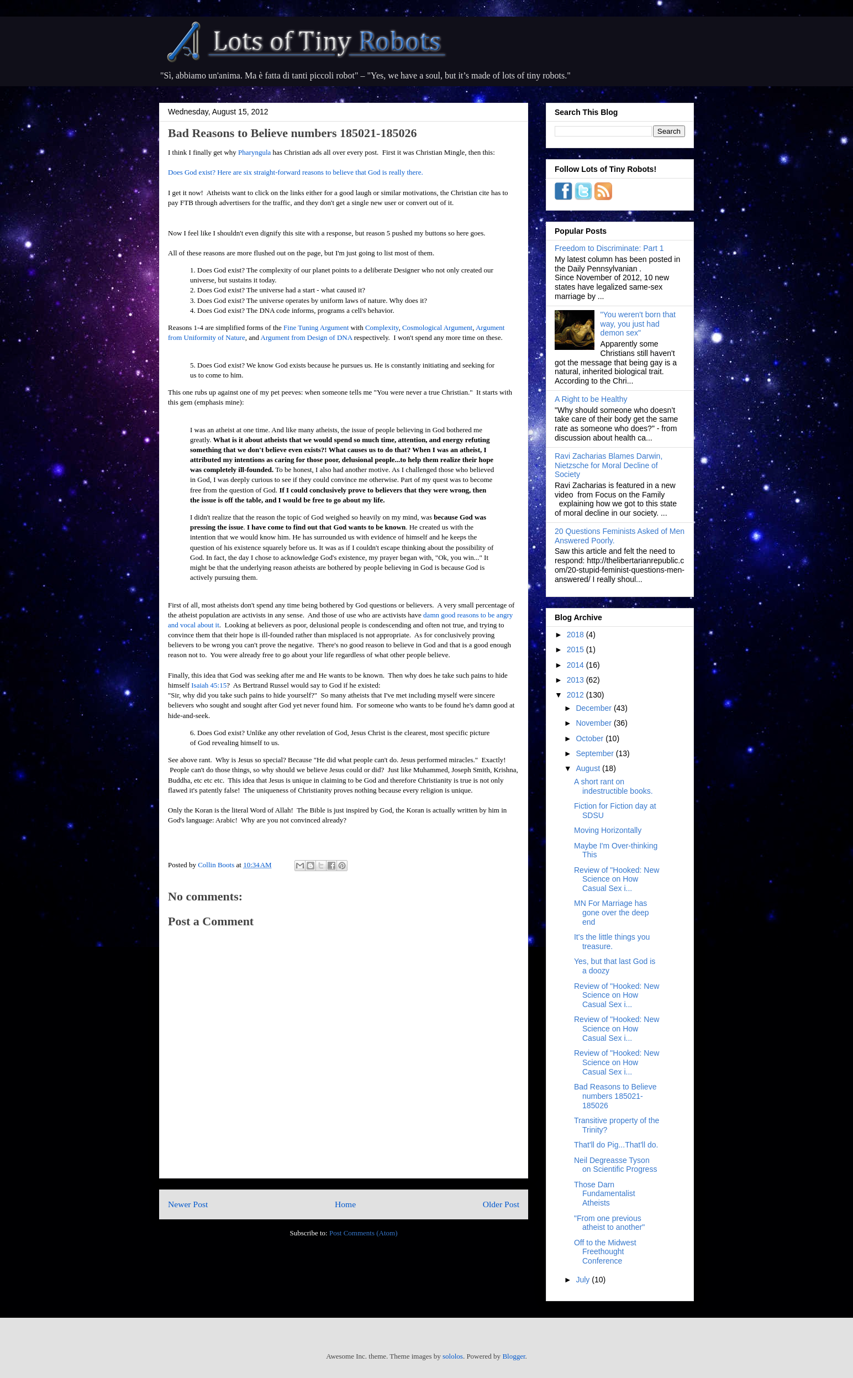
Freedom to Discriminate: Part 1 (609, 248)
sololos (453, 1356)
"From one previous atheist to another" (609, 1223)
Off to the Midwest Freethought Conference (605, 1252)
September (595, 753)
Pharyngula (254, 152)
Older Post (501, 1204)
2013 (576, 679)
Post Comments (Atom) (363, 1233)
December (594, 708)
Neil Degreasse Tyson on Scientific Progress (615, 1165)
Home (345, 1204)
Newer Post (188, 1204)
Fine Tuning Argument (316, 327)
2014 (576, 665)
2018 (576, 634)
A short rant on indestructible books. (613, 786)
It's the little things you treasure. (612, 941)
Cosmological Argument (437, 327)
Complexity (382, 327)
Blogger (513, 1356)
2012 (576, 694)
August (589, 768)
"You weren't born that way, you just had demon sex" (638, 324)
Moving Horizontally (607, 830)
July (584, 1279)
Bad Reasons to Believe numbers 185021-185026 (615, 1096)
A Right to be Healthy (591, 399)
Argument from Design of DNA (306, 337)
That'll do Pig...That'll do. (616, 1144)
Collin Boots (217, 865)
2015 (576, 649)
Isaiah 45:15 (209, 685)
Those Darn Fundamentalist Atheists (604, 1194)
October (590, 738)
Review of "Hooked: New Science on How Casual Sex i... (616, 879)
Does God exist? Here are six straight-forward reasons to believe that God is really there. (295, 172)
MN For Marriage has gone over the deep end (611, 912)
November (594, 723)
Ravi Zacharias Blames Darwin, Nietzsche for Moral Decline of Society (608, 465)
